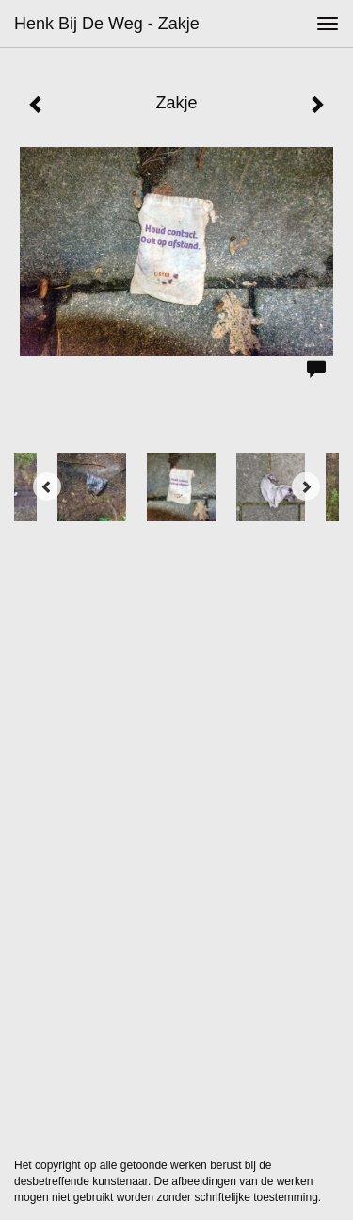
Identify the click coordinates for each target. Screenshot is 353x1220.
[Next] (306, 486)
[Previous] (47, 486)
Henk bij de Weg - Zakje (107, 23)
